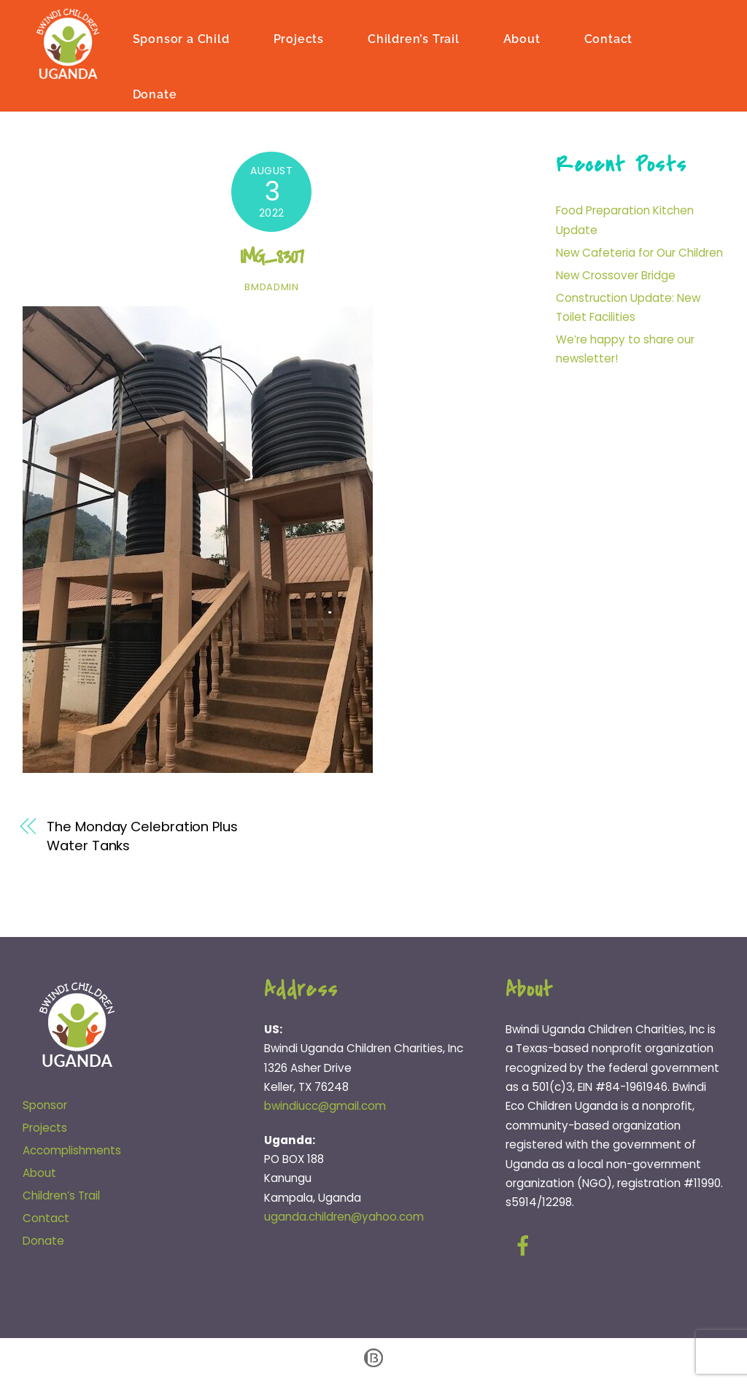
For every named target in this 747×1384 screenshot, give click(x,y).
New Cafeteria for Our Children (639, 252)
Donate (156, 94)
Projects (299, 38)
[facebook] (526, 1245)
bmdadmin (271, 286)
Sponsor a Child (182, 38)
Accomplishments (72, 1149)
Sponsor (45, 1105)
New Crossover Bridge (616, 274)
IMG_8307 (271, 256)
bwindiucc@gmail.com (325, 1105)
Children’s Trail (415, 38)
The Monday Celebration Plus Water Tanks (142, 835)
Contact (610, 38)
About (523, 38)
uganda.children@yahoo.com (344, 1216)
